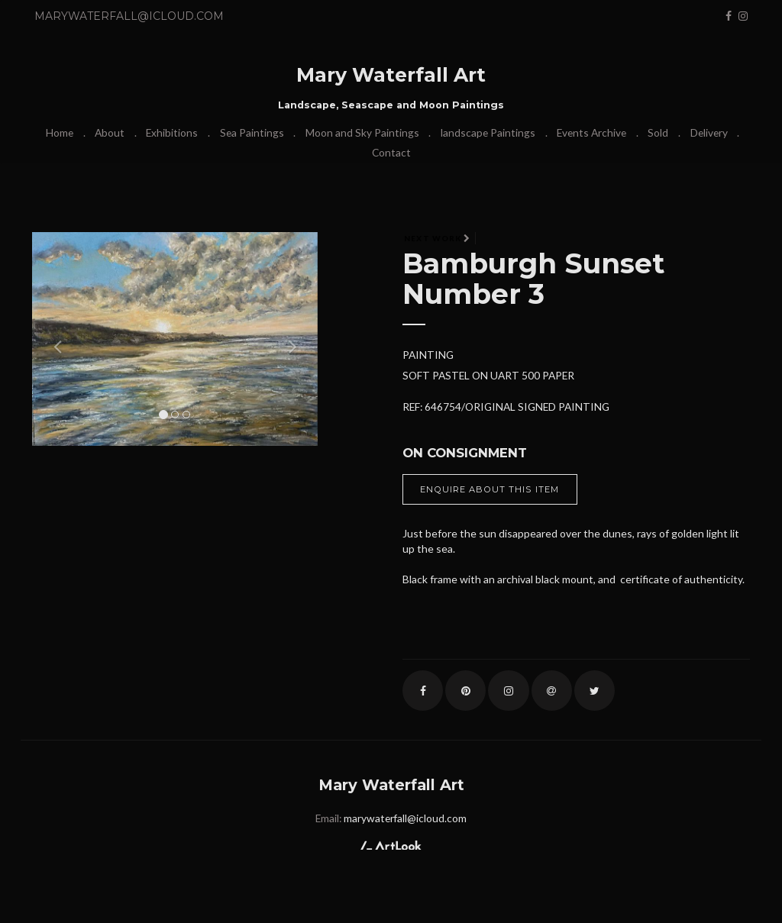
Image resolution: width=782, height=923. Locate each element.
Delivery (709, 132)
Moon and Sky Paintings (362, 132)
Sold (658, 132)
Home (59, 132)
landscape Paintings (488, 132)
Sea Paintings (252, 132)
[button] (53, 339)
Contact (391, 152)
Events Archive (591, 132)
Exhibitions (172, 132)
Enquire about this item (489, 489)
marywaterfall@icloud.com (129, 16)
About (109, 132)
